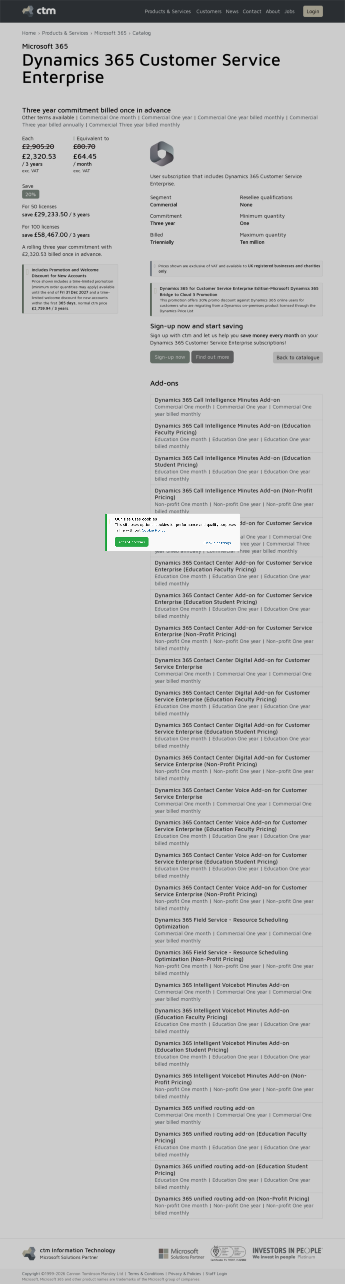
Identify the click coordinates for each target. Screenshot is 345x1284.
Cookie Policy (153, 530)
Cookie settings (217, 542)
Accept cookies (131, 542)
